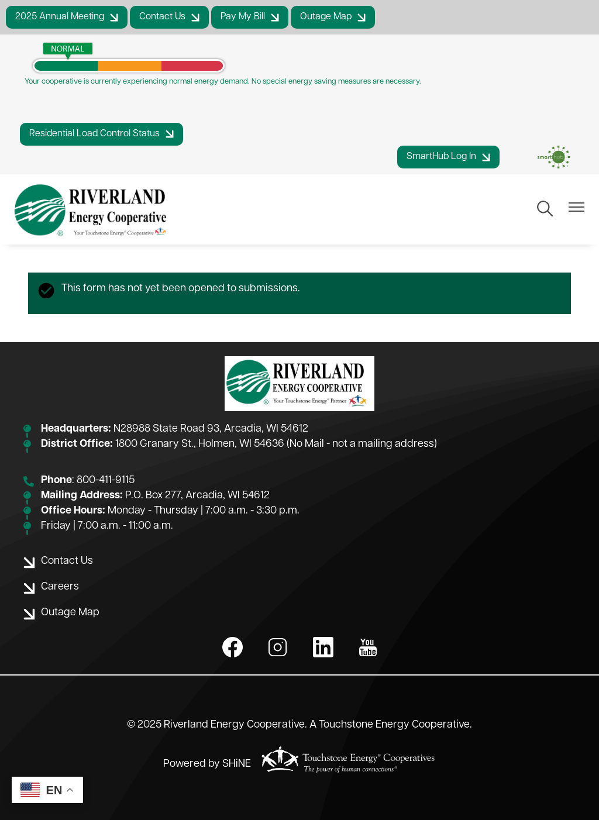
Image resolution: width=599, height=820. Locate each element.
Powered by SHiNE (207, 764)
